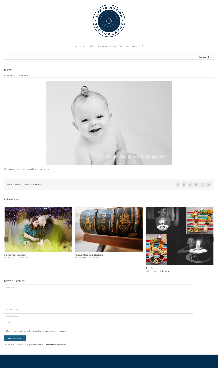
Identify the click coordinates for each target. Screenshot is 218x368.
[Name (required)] (98, 309)
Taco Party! (151, 268)
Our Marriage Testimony (15, 254)
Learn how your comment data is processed (49, 345)
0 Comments (23, 258)
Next (210, 57)
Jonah (21, 75)
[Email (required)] (98, 316)
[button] (142, 46)
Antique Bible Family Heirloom (89, 254)
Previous (202, 57)
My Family (27, 75)
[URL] (98, 322)
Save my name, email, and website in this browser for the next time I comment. (37, 331)
